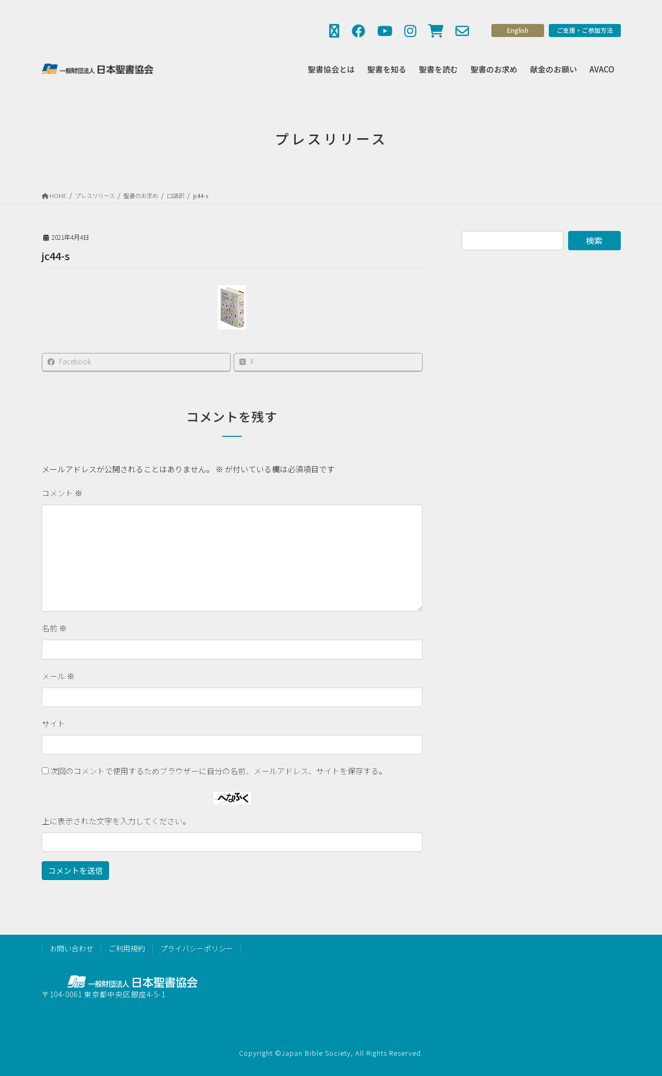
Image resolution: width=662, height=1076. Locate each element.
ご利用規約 (127, 948)
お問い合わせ (71, 948)
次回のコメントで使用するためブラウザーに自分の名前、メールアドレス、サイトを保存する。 (218, 770)
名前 (54, 627)
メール (58, 675)
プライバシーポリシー (196, 948)
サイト (53, 723)
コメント (62, 492)
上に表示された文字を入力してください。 (116, 820)
